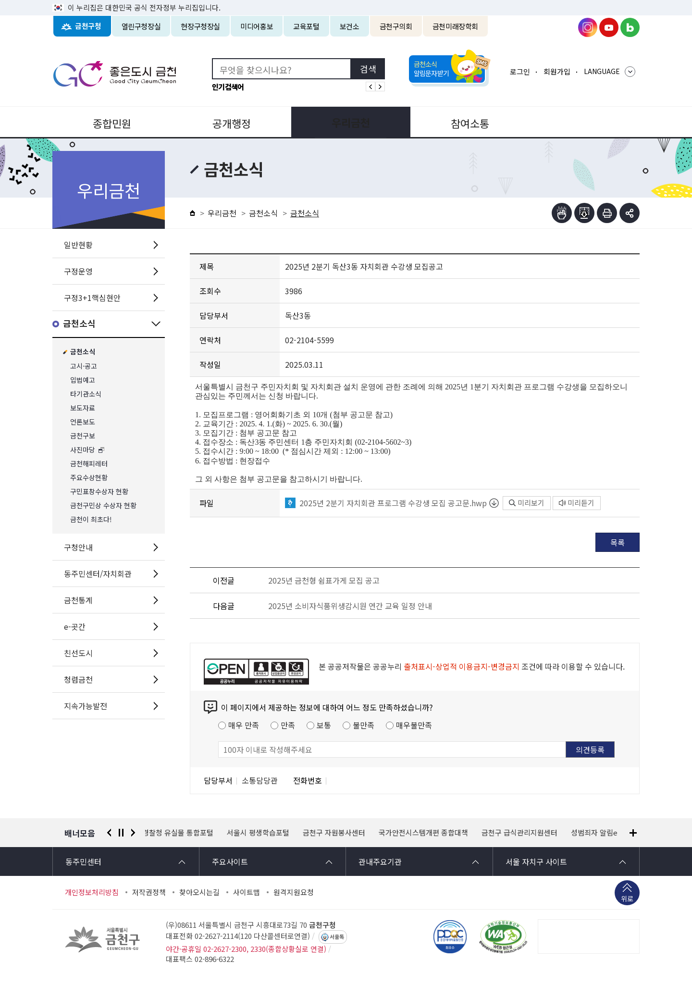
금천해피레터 (89, 464)
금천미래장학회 (455, 26)
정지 (121, 832)
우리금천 (346, 122)
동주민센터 (83, 861)
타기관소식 (85, 394)
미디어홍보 (256, 26)
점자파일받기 (584, 213)
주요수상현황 (89, 478)
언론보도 (82, 422)
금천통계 (78, 600)
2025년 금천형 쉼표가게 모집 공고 (324, 580)
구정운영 (78, 271)
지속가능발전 (85, 705)
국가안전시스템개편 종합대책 (426, 832)
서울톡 (337, 937)
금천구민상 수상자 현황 (103, 505)
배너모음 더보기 (633, 832)
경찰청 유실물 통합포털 (180, 832)
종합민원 (111, 122)
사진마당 (82, 450)
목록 (617, 542)
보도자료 (82, 408)
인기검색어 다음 (380, 86)
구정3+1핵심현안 (92, 297)
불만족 (363, 725)
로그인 (520, 71)
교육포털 (306, 26)
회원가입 (557, 71)
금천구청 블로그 (630, 27)
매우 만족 (243, 725)
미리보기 (526, 503)
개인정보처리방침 (92, 892)
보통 (324, 725)
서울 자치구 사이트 (536, 861)
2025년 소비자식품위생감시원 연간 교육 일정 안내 (350, 606)
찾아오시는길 (199, 892)
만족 (288, 725)
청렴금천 (78, 679)
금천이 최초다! (91, 519)
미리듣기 (576, 503)
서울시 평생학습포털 (261, 832)
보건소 (349, 26)
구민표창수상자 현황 (99, 491)
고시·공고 (83, 366)
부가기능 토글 (629, 213)
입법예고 (82, 380)
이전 (109, 832)
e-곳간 (75, 626)
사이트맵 (246, 892)
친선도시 (78, 653)
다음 (133, 832)
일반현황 (78, 244)
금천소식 (79, 323)
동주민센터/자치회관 (98, 573)
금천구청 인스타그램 (587, 27)
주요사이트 (230, 861)
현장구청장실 (200, 26)
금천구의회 (396, 26)
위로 (627, 899)
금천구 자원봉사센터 (337, 832)
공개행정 (229, 122)
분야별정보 (581, 122)
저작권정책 (149, 892)
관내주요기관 (380, 861)
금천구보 (82, 436)
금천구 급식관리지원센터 (522, 832)
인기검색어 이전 (370, 86)
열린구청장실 (141, 26)
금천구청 (88, 26)
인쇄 (607, 213)
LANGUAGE (602, 71)
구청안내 (78, 547)
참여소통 (463, 122)
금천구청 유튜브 (608, 27)
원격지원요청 (293, 892)
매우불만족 (414, 725)
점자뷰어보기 (562, 213)
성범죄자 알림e (597, 832)
